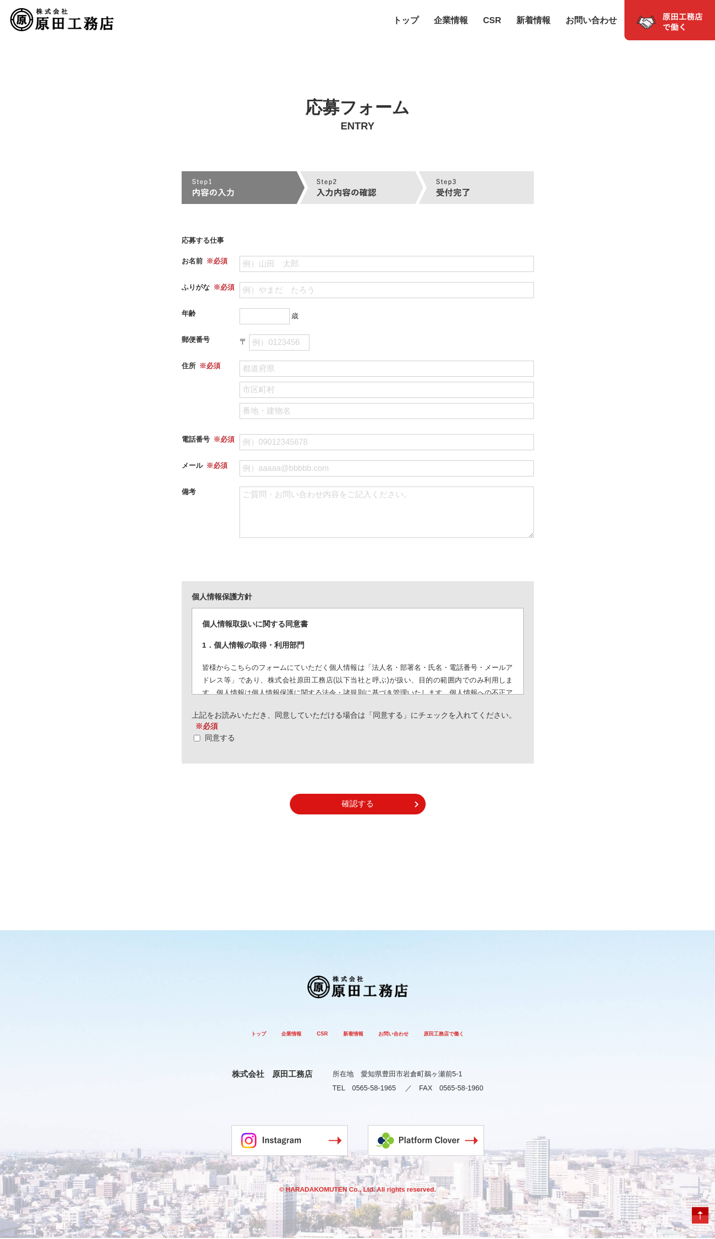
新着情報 (533, 20)
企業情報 (451, 20)
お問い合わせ (591, 20)
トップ (406, 20)
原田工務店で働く (472, 1033)
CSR (492, 20)
